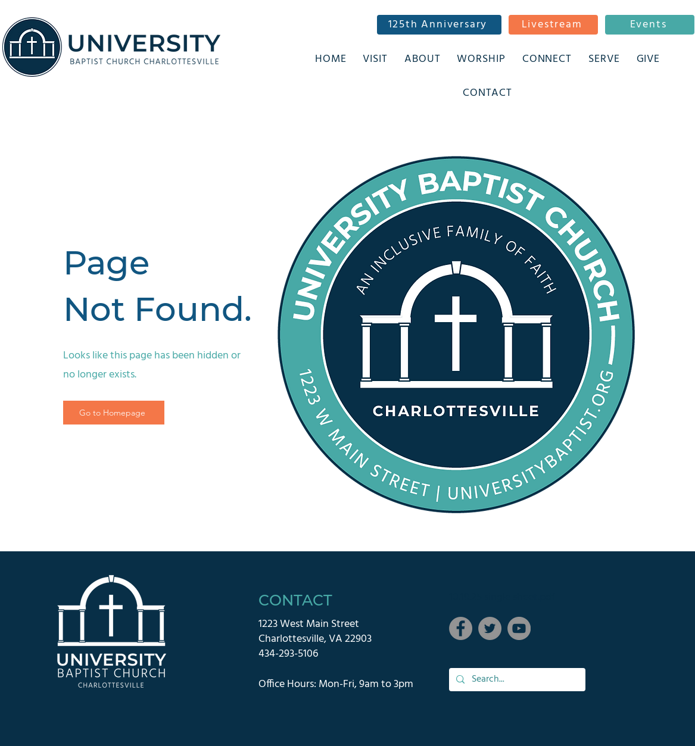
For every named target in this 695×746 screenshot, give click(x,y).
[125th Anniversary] (439, 25)
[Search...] (516, 679)
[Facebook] (460, 628)
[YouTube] (519, 628)
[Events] (649, 25)
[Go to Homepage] (113, 412)
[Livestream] (553, 25)
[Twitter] (489, 628)
